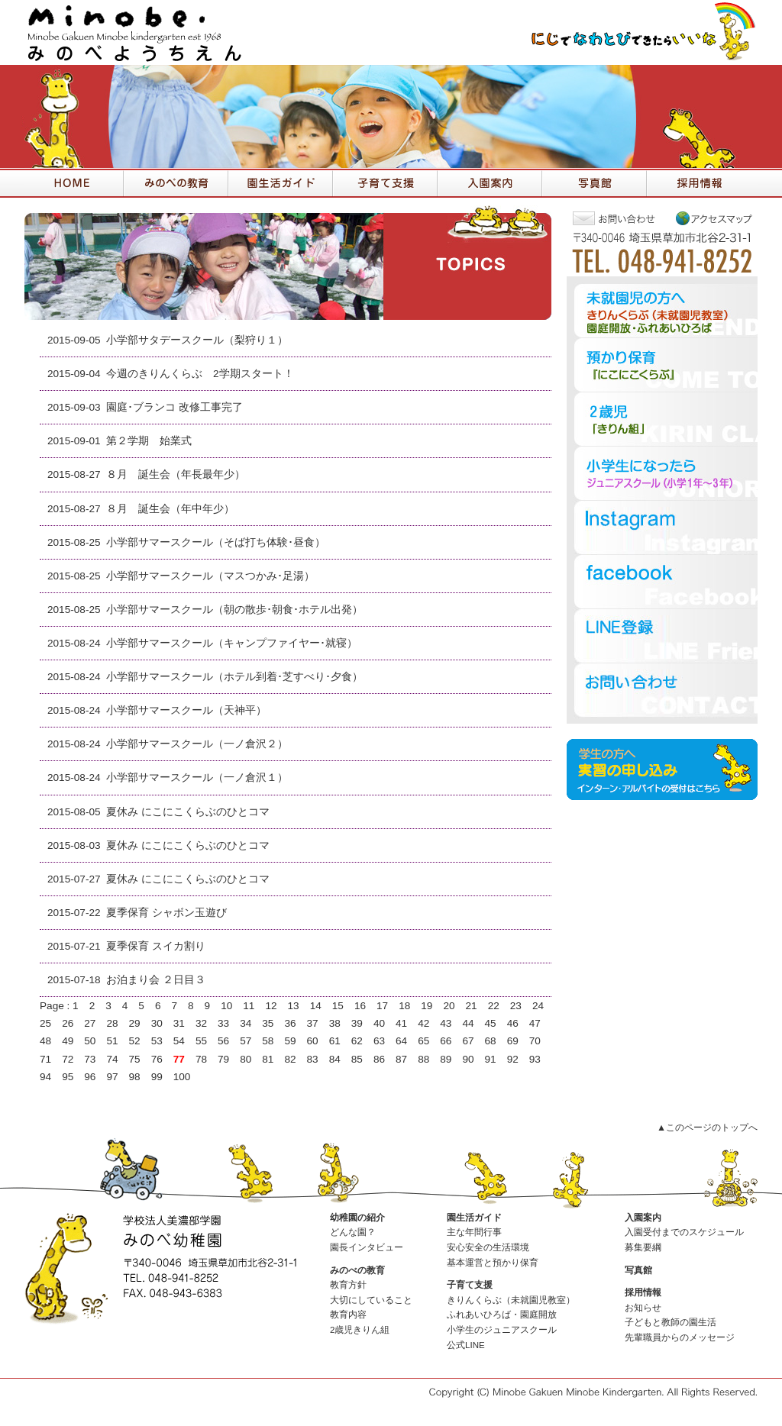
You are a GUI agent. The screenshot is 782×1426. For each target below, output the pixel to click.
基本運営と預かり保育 (492, 1262)
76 (157, 1059)
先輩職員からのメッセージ (680, 1337)
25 (45, 1023)
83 (312, 1059)
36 (290, 1023)
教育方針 (348, 1284)
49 (67, 1041)
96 (89, 1076)
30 (157, 1023)
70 (535, 1041)
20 (448, 1005)
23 (516, 1005)
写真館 (638, 1270)
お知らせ (643, 1307)
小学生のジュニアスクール (502, 1329)
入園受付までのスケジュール (684, 1232)
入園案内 (643, 1217)
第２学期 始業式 (149, 441)
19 (426, 1005)
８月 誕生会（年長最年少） (175, 474)
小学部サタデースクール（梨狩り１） (197, 340)
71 (45, 1059)
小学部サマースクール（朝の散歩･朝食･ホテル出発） (234, 609)
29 (135, 1023)
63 (379, 1041)
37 (312, 1023)
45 (490, 1023)
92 (513, 1059)
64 (401, 1041)
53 (157, 1041)
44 (467, 1023)
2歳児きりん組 (359, 1329)
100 (182, 1076)
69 (513, 1041)
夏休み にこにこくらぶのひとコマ (188, 812)
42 (423, 1023)
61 (335, 1041)
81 (267, 1059)
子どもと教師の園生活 (670, 1322)
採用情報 (643, 1292)
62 (357, 1041)
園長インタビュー (366, 1247)
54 (179, 1041)
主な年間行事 (474, 1232)
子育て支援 (470, 1284)
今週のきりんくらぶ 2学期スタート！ (200, 373)
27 (89, 1023)
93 (535, 1059)
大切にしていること (371, 1300)
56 (223, 1041)
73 (89, 1059)
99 (157, 1076)
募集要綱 (643, 1247)
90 (467, 1059)
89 (445, 1059)
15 (338, 1005)
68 (490, 1041)
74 (112, 1059)
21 (471, 1005)
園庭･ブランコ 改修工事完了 (174, 407)
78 (201, 1059)
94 (45, 1076)
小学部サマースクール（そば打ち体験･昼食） (215, 542)
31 (179, 1023)
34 (245, 1023)
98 (135, 1076)
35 (267, 1023)
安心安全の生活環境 (488, 1247)
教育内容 (348, 1314)
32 (201, 1023)
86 (379, 1059)
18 (404, 1005)
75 (135, 1059)
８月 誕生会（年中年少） (170, 509)
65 (423, 1041)
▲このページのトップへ (707, 1127)
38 (335, 1023)
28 (112, 1023)
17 (382, 1005)
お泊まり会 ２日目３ (155, 980)
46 (513, 1023)
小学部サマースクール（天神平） (186, 710)
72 (67, 1059)
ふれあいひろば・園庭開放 (502, 1314)
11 (248, 1005)
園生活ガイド (474, 1217)
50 (89, 1041)
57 (245, 1041)
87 (401, 1059)
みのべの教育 (357, 1270)
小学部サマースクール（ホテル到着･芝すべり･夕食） (234, 676)
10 (226, 1005)
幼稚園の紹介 (357, 1217)
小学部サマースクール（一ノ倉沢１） (197, 777)
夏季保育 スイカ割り (155, 946)
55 (201, 1041)
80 (245, 1059)
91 (490, 1059)
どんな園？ (353, 1232)
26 (67, 1023)
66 (445, 1041)
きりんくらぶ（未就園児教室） (511, 1300)
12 (270, 1005)
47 (535, 1023)
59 (290, 1041)
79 (223, 1059)
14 (316, 1005)
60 (312, 1041)
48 (45, 1041)
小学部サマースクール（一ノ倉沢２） (197, 744)
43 (445, 1023)
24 (538, 1005)
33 (223, 1023)
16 (360, 1005)
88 (423, 1059)
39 (357, 1023)
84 (335, 1059)
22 (493, 1005)
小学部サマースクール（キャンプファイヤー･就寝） (231, 643)
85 (357, 1059)
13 (293, 1005)
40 (379, 1023)
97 (112, 1076)
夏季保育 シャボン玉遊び (166, 912)
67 (467, 1041)
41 (401, 1023)
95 (67, 1076)
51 (112, 1041)
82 (290, 1059)
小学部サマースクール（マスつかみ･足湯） (210, 576)
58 (267, 1041)
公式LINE (466, 1345)
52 (135, 1041)
